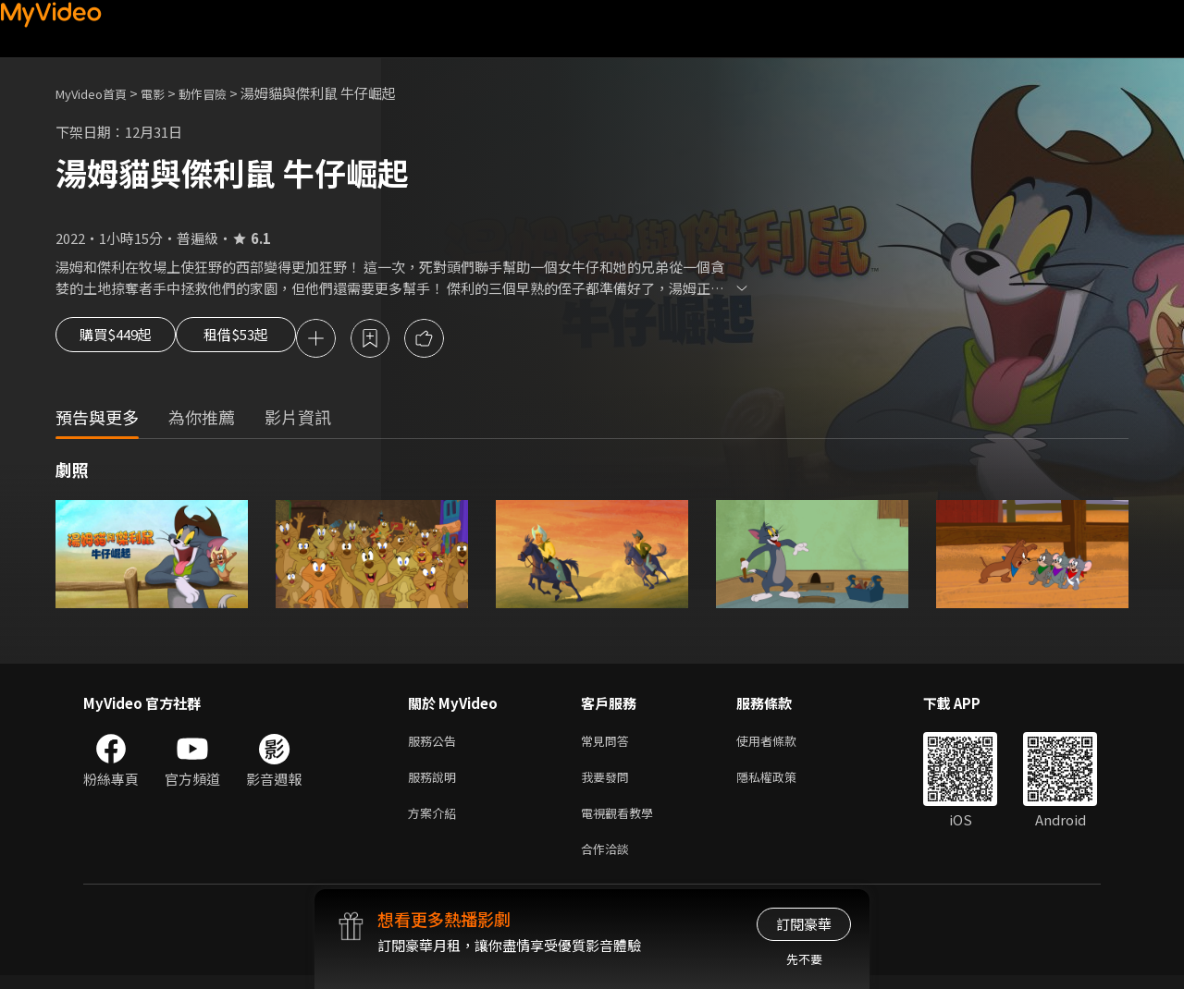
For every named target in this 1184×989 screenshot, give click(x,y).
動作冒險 (223, 93)
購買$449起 (122, 340)
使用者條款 (782, 744)
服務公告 (435, 744)
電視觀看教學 (622, 822)
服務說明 (435, 783)
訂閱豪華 (804, 924)
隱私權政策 (782, 783)
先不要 (804, 959)
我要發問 (608, 783)
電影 (167, 93)
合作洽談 (608, 861)
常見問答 (608, 744)
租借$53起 (265, 340)
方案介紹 (435, 822)
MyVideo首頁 (98, 93)
